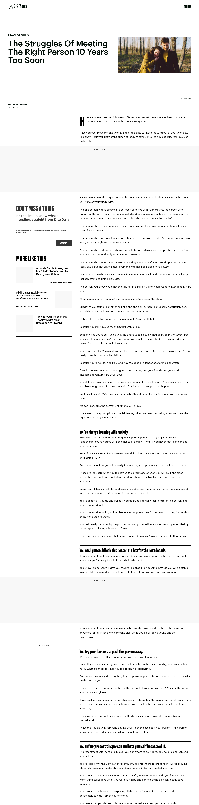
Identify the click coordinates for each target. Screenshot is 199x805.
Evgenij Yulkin (185, 98)
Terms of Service (59, 231)
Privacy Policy (21, 233)
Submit (63, 244)
